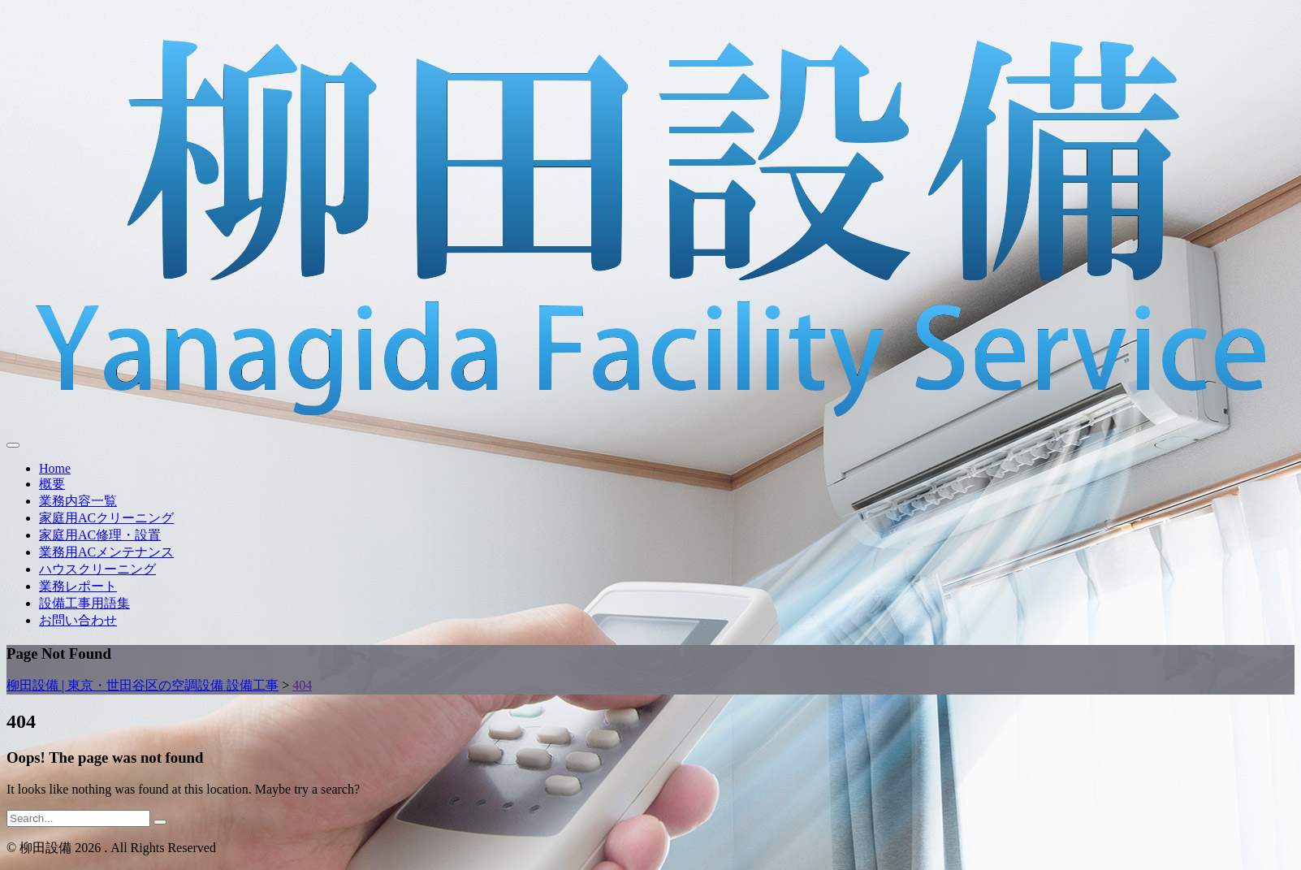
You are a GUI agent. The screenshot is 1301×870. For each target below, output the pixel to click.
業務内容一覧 (78, 501)
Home (55, 468)
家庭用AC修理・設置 (100, 535)
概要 (52, 484)
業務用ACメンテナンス (106, 552)
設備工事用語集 (84, 603)
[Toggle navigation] (12, 445)
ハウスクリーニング (97, 569)
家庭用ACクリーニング (106, 518)
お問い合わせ (78, 620)
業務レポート (78, 586)
